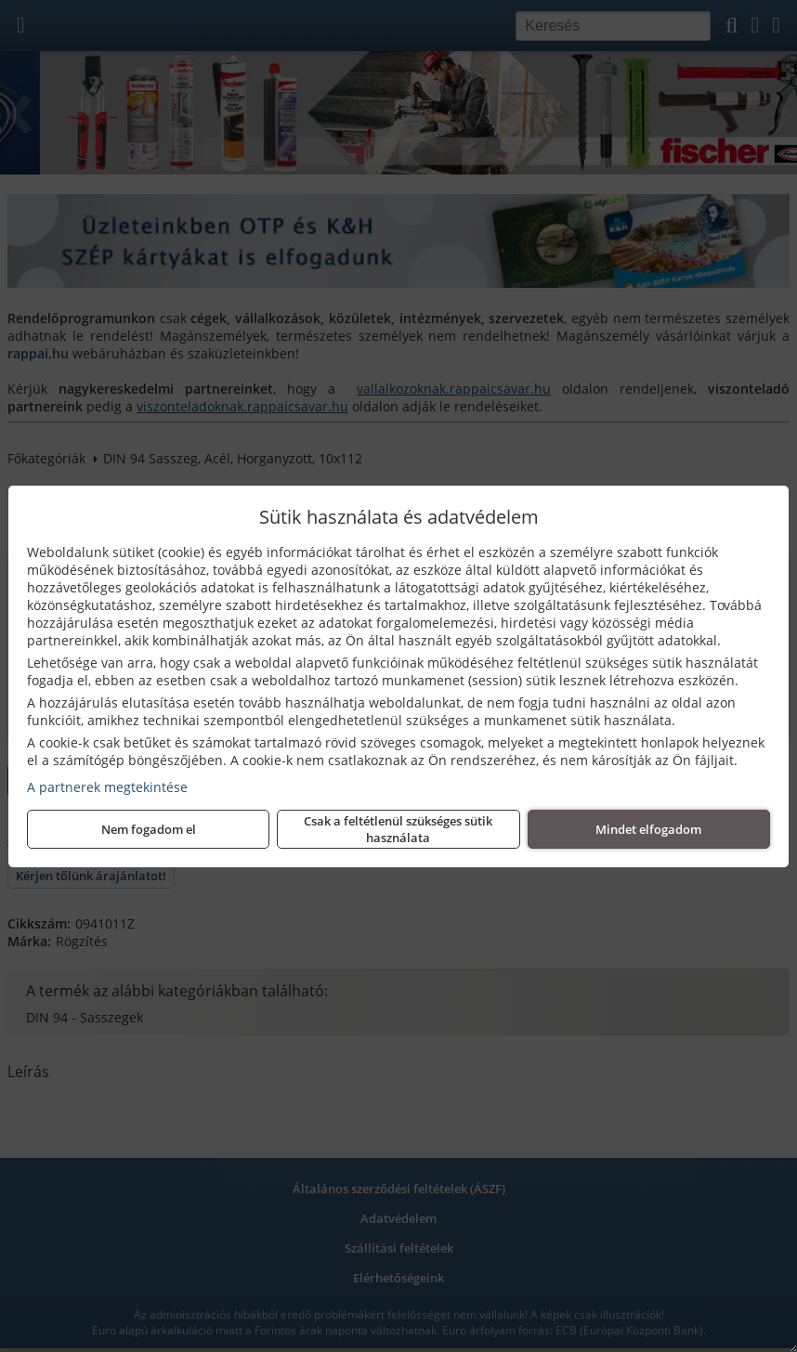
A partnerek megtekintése (107, 787)
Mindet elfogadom (648, 829)
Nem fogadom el (148, 829)
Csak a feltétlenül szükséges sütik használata (398, 829)
